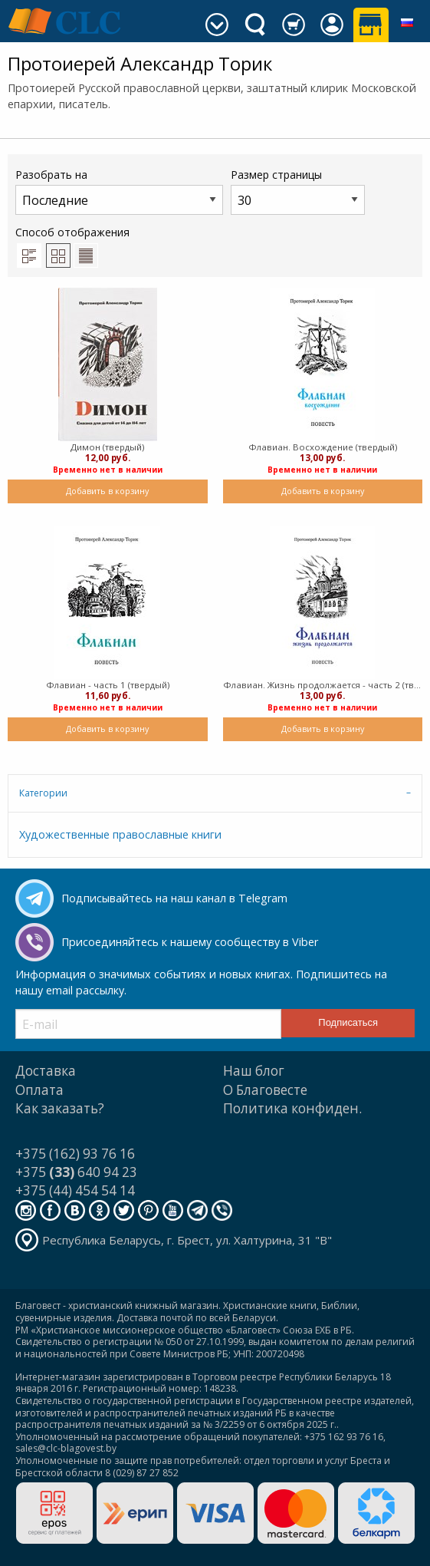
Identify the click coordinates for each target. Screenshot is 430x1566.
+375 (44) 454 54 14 (75, 1190)
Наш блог (253, 1071)
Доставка (45, 1071)
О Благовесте (265, 1090)
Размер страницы (298, 190)
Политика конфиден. (292, 1108)
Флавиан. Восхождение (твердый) (322, 447)
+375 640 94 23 (76, 1172)
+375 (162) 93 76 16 (75, 1153)
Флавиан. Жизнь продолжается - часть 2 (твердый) (323, 685)
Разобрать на (119, 190)
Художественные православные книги (120, 834)
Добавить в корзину (107, 490)
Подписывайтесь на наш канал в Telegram (174, 898)
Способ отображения (72, 246)
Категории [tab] (43, 792)
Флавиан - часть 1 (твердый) (107, 685)
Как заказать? (59, 1108)
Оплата (39, 1090)
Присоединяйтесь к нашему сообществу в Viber (189, 942)
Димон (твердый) (107, 447)
